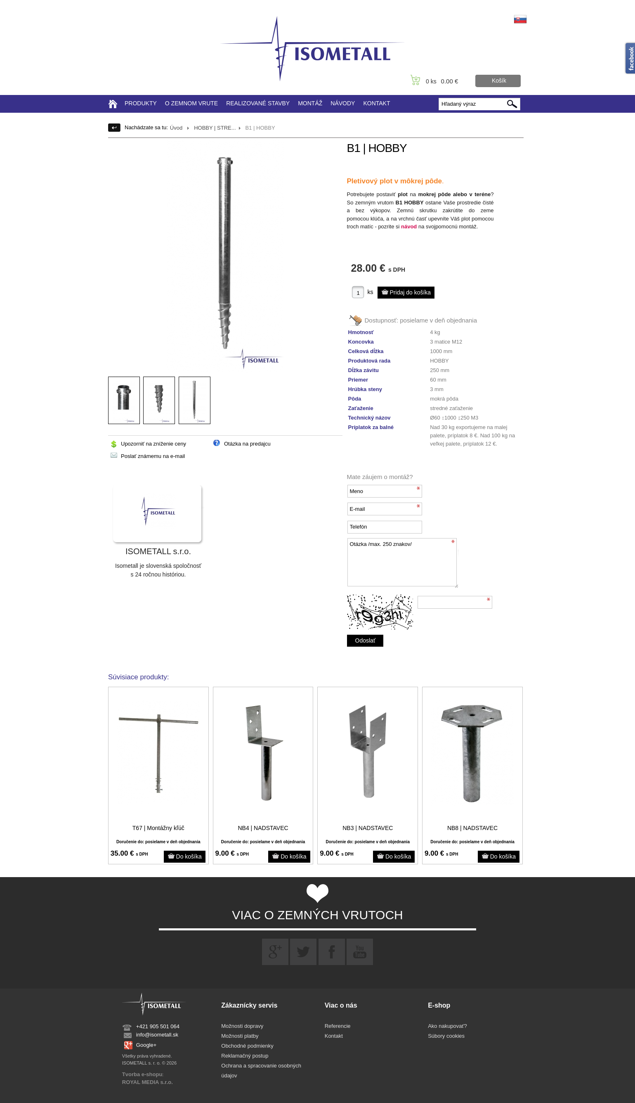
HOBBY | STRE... (215, 128)
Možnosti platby (239, 1036)
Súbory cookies (446, 1036)
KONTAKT (376, 103)
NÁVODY (342, 103)
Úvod (176, 128)
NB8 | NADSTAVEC (472, 828)
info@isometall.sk (157, 1035)
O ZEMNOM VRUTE (191, 103)
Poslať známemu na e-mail (153, 456)
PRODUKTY (141, 103)
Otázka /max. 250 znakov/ (402, 563)
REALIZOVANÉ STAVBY (258, 103)
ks (370, 292)
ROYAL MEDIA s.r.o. (147, 1082)
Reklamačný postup (244, 1056)
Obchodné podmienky (247, 1046)
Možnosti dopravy (242, 1026)
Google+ (146, 1045)
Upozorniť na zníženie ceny (153, 444)
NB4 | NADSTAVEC (263, 828)
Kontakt (334, 1036)
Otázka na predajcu (247, 444)
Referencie (338, 1026)
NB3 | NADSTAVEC (367, 828)
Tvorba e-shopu (142, 1074)
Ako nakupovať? (447, 1026)
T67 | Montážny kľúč (158, 828)
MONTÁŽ (310, 103)
